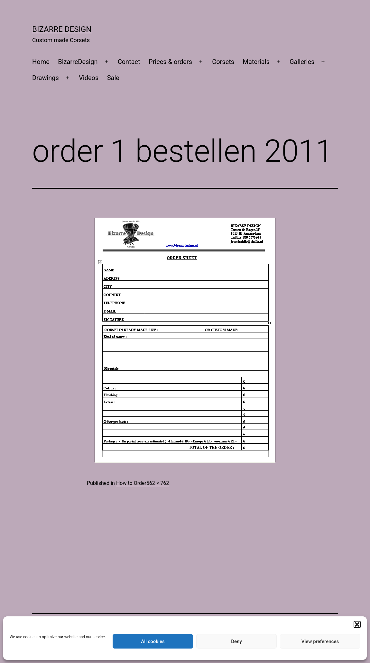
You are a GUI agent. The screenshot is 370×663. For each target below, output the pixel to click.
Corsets (223, 62)
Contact (129, 62)
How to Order (131, 483)
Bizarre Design (61, 29)
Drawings (45, 78)
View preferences (320, 641)
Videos (88, 78)
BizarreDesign (77, 62)
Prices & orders (170, 62)
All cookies (153, 641)
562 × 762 (157, 483)
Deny (236, 641)
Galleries (302, 62)
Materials (256, 62)
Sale (113, 78)
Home (41, 62)
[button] (357, 624)
